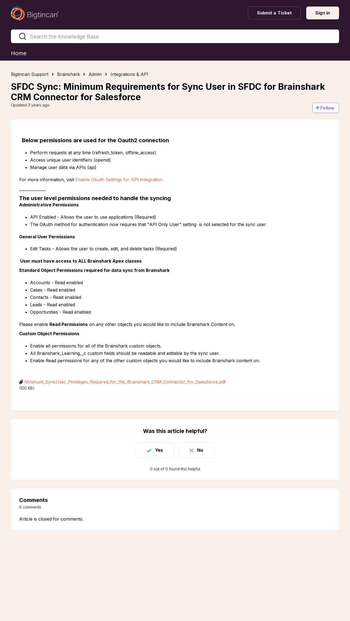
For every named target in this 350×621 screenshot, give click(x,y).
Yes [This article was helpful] (159, 450)
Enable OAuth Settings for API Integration (118, 179)
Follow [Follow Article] (327, 108)
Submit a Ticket (274, 13)
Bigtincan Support (29, 74)
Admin (95, 74)
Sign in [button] (322, 13)
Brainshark (68, 74)
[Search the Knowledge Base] (175, 36)
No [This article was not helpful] (200, 450)
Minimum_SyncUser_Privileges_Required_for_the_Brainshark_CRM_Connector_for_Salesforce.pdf (125, 382)
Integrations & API (129, 74)
